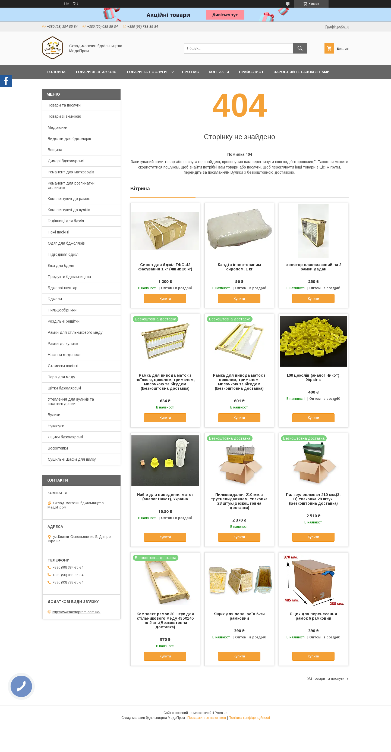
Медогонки (57, 127)
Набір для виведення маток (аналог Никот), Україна (165, 496)
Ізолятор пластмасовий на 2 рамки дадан (313, 267)
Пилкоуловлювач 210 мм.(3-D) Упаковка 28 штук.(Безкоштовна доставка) (313, 499)
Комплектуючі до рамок (69, 198)
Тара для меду (61, 377)
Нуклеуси (56, 426)
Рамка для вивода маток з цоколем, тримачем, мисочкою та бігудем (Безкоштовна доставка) (239, 382)
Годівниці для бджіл (66, 221)
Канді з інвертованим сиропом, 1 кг (239, 267)
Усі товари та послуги (325, 678)
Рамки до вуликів (63, 343)
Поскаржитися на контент (206, 718)
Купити (165, 299)
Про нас (190, 72)
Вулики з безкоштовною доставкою (262, 172)
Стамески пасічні (63, 366)
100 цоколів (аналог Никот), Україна (313, 377)
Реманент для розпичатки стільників (71, 185)
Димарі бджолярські (66, 161)
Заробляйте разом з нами (302, 72)
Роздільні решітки (64, 321)
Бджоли (55, 299)
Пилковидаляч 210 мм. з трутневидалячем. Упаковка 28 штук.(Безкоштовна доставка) (239, 501)
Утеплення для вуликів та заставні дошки (71, 401)
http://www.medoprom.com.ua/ (76, 612)
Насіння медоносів (64, 354)
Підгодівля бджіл (63, 254)
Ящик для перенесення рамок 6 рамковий (313, 616)
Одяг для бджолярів (66, 243)
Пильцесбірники (62, 310)
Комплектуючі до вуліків (69, 210)
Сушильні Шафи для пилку (72, 459)
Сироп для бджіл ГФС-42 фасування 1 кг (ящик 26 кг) (165, 267)
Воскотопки (58, 448)
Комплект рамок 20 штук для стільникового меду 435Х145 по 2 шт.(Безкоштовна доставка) (165, 620)
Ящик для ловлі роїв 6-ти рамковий (239, 616)
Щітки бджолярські (64, 388)
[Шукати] (300, 48)
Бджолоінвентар (62, 288)
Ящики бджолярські (65, 437)
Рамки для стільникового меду (75, 332)
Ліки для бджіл (61, 265)
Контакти (219, 72)
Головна (56, 72)
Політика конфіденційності (249, 718)
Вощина (55, 150)
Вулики (54, 415)
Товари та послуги (146, 72)
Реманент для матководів (71, 172)
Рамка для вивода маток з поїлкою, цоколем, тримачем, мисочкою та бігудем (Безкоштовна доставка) (165, 382)
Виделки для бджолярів (69, 138)
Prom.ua (221, 713)
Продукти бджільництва (69, 276)
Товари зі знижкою (95, 72)
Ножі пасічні (58, 232)
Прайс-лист (251, 72)
